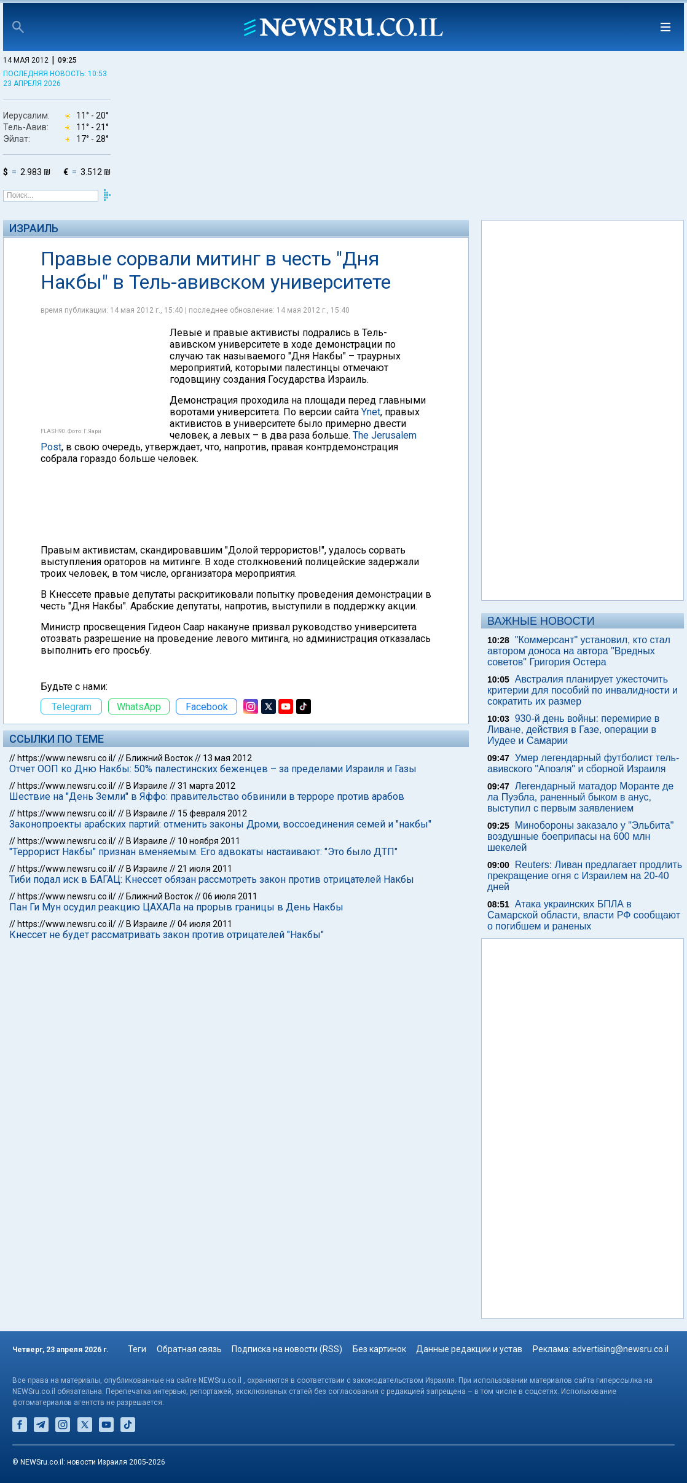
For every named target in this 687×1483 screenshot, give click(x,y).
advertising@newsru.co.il (620, 1349)
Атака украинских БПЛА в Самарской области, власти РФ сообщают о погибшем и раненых (583, 915)
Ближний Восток (159, 758)
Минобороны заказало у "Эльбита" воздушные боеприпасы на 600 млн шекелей (580, 836)
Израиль (33, 228)
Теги (137, 1349)
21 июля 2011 (205, 869)
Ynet (370, 412)
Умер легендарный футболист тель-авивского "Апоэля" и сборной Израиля (583, 763)
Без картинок (379, 1349)
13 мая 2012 (227, 758)
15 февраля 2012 (212, 813)
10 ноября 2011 (209, 841)
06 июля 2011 (230, 896)
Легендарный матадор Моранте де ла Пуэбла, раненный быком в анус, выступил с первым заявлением (580, 797)
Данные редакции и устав (469, 1349)
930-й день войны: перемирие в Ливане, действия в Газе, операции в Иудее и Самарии (573, 729)
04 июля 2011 (205, 924)
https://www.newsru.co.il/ (66, 758)
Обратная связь (189, 1349)
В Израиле (147, 786)
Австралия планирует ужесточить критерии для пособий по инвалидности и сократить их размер (582, 690)
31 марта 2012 (206, 786)
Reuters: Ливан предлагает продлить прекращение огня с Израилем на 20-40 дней (584, 875)
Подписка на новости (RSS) (287, 1349)
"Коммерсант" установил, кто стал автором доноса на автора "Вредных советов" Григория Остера (578, 651)
